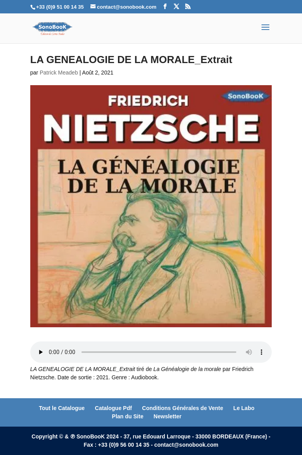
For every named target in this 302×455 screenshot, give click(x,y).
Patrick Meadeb (59, 72)
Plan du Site (128, 416)
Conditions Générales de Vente (182, 408)
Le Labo (243, 408)
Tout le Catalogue (62, 408)
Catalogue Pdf (113, 408)
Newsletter (168, 416)
